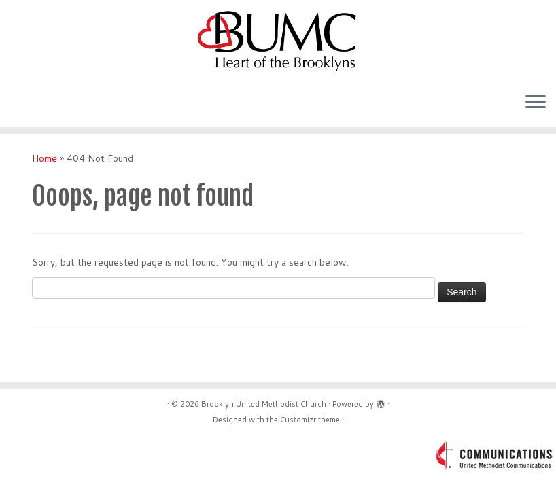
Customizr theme (310, 419)
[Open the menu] (535, 102)
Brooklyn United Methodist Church (263, 404)
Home (44, 158)
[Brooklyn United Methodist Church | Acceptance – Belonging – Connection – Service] (278, 41)
